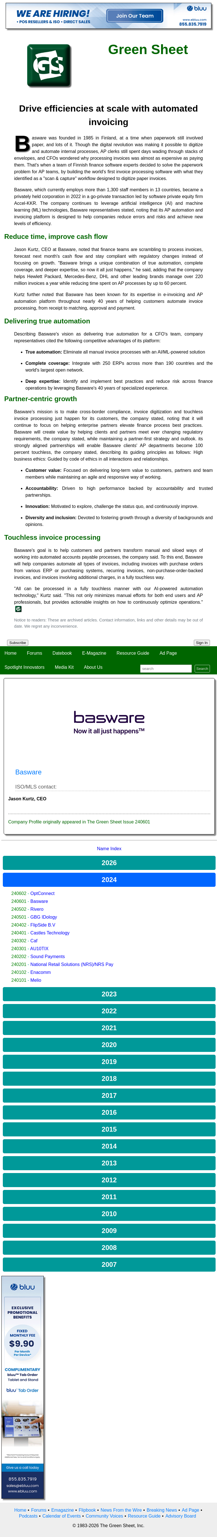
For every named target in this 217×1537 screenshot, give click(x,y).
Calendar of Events (61, 1516)
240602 (18, 893)
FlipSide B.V (43, 925)
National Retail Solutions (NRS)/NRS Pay (72, 964)
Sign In (202, 643)
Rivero (37, 909)
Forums (34, 653)
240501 (18, 917)
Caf (34, 940)
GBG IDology (44, 917)
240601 (18, 901)
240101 (18, 980)
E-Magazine (94, 653)
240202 (18, 956)
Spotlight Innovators (24, 667)
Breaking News (162, 1510)
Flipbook (87, 1510)
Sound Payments (48, 956)
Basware (39, 901)
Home (11, 653)
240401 (18, 932)
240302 (18, 940)
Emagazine (62, 1510)
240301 (18, 948)
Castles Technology (50, 932)
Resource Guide (133, 653)
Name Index (109, 848)
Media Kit (64, 667)
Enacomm (41, 972)
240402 (18, 925)
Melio (36, 980)
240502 (18, 909)
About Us (93, 667)
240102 (18, 972)
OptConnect (43, 893)
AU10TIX (39, 948)
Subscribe (17, 643)
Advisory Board (180, 1516)
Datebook (62, 653)
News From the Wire (121, 1510)
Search (202, 669)
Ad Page (168, 653)
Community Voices (104, 1516)
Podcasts (28, 1516)
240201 (18, 964)
